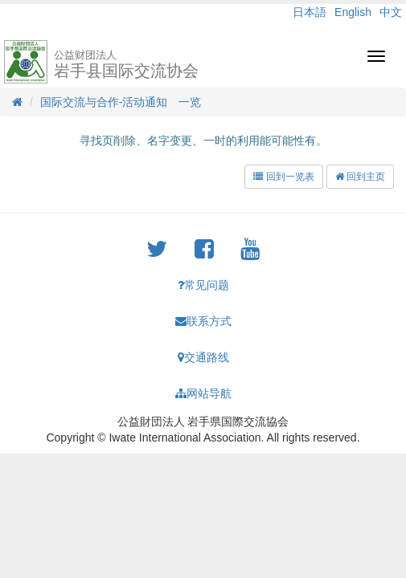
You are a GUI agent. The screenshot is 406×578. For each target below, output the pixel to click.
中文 (390, 12)
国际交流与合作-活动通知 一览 (121, 102)
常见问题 (203, 285)
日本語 (309, 12)
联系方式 (203, 321)
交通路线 (203, 357)
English (352, 12)
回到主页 (360, 176)
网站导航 (203, 393)
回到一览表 (283, 176)
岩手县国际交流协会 (126, 64)
